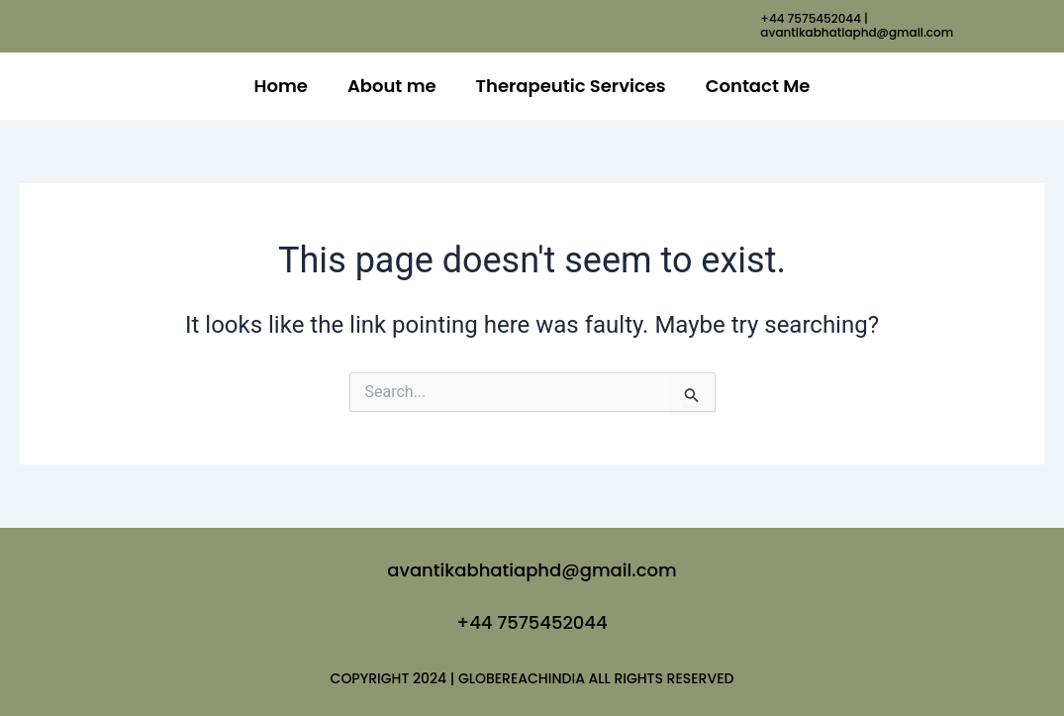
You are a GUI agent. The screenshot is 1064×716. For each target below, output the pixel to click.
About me (391, 85)
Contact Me (758, 85)
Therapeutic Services (571, 85)
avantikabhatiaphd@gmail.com (531, 570)
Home (281, 85)
